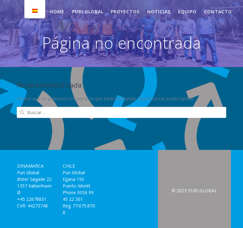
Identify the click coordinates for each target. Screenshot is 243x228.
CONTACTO (218, 12)
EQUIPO (187, 12)
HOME (57, 12)
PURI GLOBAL (87, 12)
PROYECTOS (125, 12)
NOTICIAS (159, 12)
